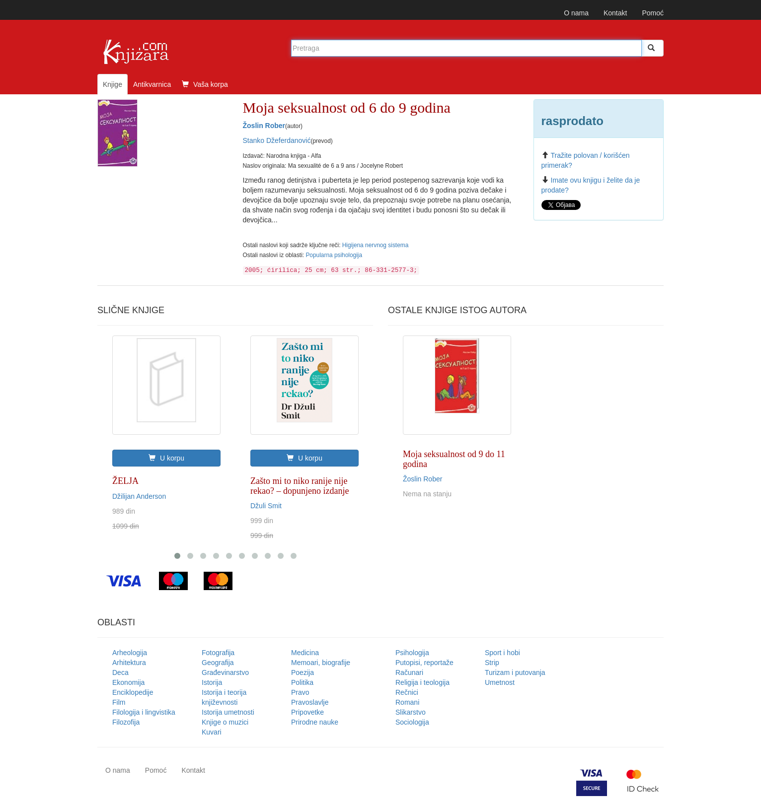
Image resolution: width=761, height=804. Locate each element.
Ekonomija (128, 682)
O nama (576, 13)
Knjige (112, 84)
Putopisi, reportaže (424, 663)
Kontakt (615, 13)
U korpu (166, 458)
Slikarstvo (410, 712)
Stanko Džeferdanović (277, 140)
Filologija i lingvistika (143, 712)
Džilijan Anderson (139, 496)
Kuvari (212, 732)
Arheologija (129, 653)
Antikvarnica (152, 84)
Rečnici (406, 692)
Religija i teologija (422, 682)
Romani (407, 702)
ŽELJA (125, 481)
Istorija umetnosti (228, 712)
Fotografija (218, 653)
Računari (409, 672)
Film (118, 702)
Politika (302, 682)
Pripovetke (307, 712)
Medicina (305, 653)
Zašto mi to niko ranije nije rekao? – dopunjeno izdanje (299, 486)
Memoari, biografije (320, 663)
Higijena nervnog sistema (375, 245)
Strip (492, 663)
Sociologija (412, 722)
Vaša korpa (205, 84)
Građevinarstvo (225, 672)
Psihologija (412, 653)
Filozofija (126, 722)
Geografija (218, 663)
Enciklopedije (132, 692)
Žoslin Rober (264, 126)
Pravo (300, 692)
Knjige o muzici (225, 722)
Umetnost (500, 682)
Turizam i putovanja (515, 672)
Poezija (302, 672)
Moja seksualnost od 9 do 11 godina (454, 459)
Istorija (212, 682)
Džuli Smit (266, 506)
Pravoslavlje (309, 702)
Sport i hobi (502, 653)
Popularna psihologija (333, 255)
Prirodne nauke (314, 722)
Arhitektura (129, 663)
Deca (120, 672)
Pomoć (653, 13)
